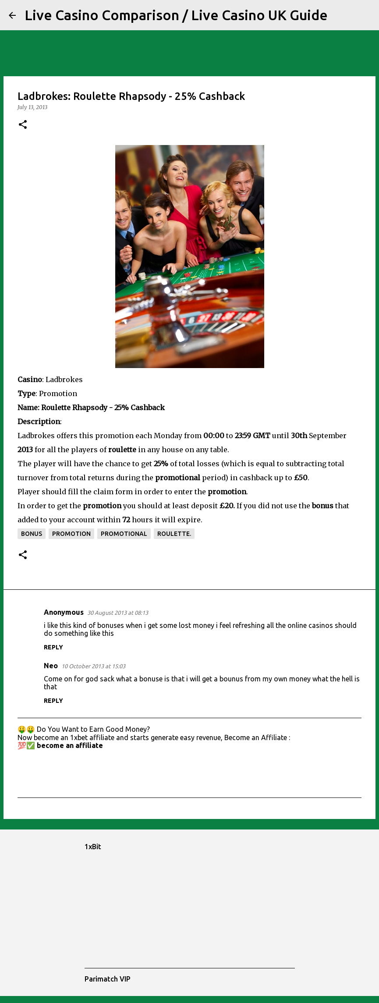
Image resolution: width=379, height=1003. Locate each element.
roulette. (174, 533)
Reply (53, 647)
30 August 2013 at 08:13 (117, 613)
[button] (23, 125)
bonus (31, 533)
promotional (124, 533)
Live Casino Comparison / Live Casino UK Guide (176, 15)
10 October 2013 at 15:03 (93, 666)
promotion (71, 533)
